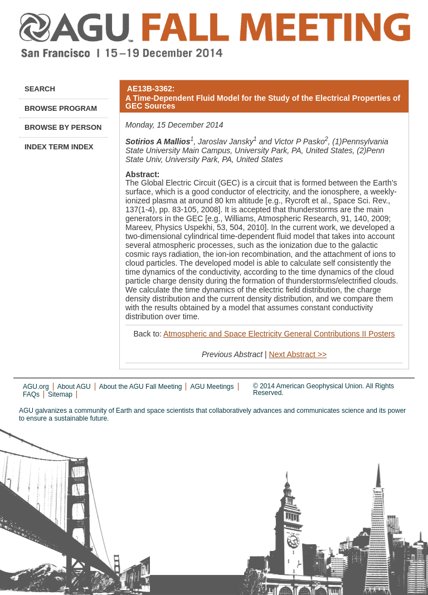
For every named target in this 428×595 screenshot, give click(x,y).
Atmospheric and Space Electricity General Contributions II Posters (279, 333)
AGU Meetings (212, 387)
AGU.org (36, 387)
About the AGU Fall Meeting (140, 387)
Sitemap (60, 394)
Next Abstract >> (298, 354)
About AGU (74, 387)
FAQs (31, 394)
